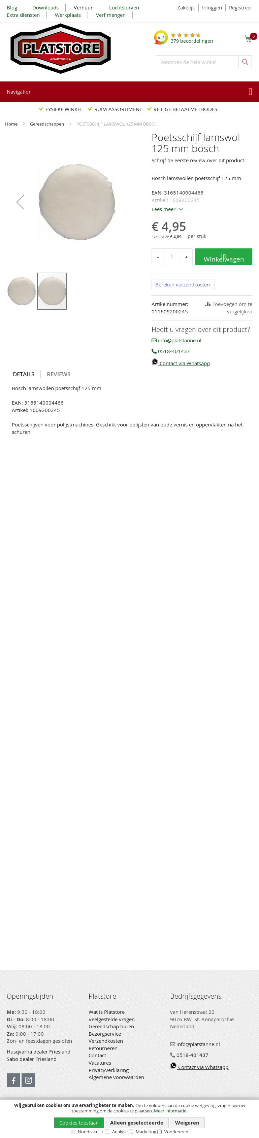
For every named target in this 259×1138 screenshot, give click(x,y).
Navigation (19, 91)
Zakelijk (186, 7)
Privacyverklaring (109, 1070)
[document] (129, 1118)
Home (12, 124)
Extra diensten (23, 14)
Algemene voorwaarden (116, 1077)
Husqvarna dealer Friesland (38, 1051)
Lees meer (163, 209)
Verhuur (84, 7)
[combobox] (204, 62)
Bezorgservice (105, 1033)
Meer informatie (170, 1111)
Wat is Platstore (107, 1011)
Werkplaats (68, 14)
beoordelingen (192, 38)
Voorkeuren (176, 1132)
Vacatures (100, 1062)
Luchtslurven (124, 7)
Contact (97, 1055)
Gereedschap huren (111, 1026)
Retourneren (103, 1048)
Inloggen (212, 7)
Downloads (45, 7)
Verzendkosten (106, 1040)
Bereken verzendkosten (182, 284)
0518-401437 (171, 351)
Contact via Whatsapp (181, 363)
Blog (12, 7)
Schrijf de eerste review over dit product (198, 160)
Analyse (120, 1132)
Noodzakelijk (91, 1132)
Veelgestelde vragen (112, 1019)
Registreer (240, 7)
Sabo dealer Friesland (32, 1059)
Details (23, 374)
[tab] (24, 374)
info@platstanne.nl (176, 340)
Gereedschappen (47, 124)
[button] (20, 202)
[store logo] (60, 48)
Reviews (58, 374)
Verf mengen (111, 14)
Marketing (146, 1132)
